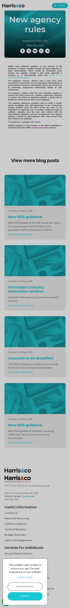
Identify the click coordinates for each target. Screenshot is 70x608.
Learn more (25, 577)
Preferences (25, 586)
